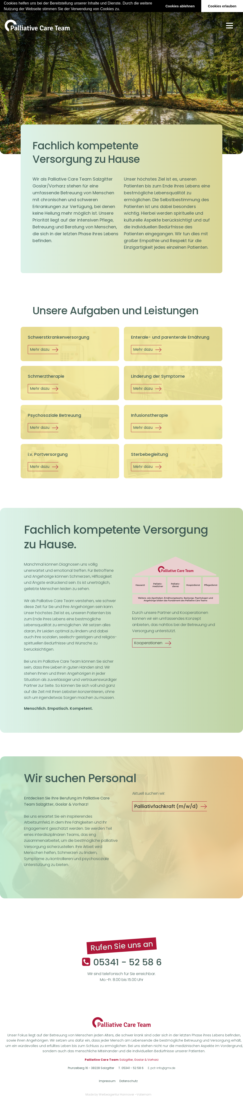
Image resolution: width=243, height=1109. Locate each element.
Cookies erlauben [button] (222, 6)
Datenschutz (128, 1081)
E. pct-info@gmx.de (161, 1068)
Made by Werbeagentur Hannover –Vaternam (118, 1094)
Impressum (107, 1081)
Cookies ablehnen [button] (180, 6)
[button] (121, 9)
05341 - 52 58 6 (127, 962)
